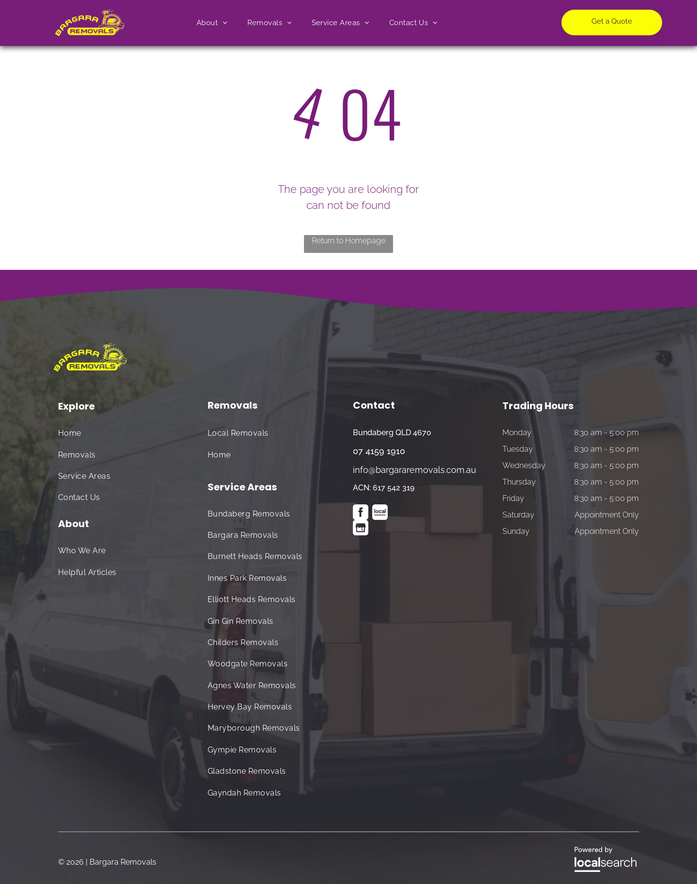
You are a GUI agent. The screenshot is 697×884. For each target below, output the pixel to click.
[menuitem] (212, 23)
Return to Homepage (348, 240)
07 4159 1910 (379, 451)
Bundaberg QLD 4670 (392, 432)
